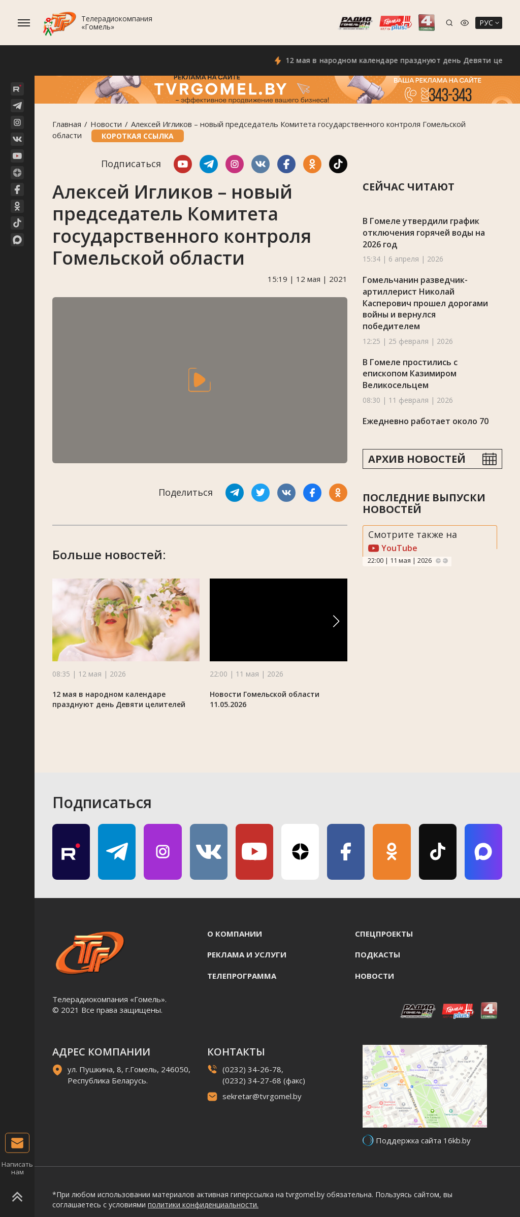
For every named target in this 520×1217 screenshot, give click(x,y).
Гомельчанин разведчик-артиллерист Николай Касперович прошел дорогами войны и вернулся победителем (425, 303)
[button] (336, 621)
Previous (438, 560)
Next (445, 560)
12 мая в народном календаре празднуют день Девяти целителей (118, 699)
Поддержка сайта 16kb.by (423, 1140)
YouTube (392, 548)
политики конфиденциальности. (203, 1204)
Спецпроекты (384, 933)
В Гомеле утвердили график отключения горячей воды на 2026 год (424, 232)
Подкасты (377, 954)
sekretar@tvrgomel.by (262, 1096)
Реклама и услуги (246, 954)
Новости (106, 124)
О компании (234, 933)
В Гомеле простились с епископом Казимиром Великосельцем (410, 374)
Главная (66, 124)
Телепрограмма (241, 976)
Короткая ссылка (138, 136)
